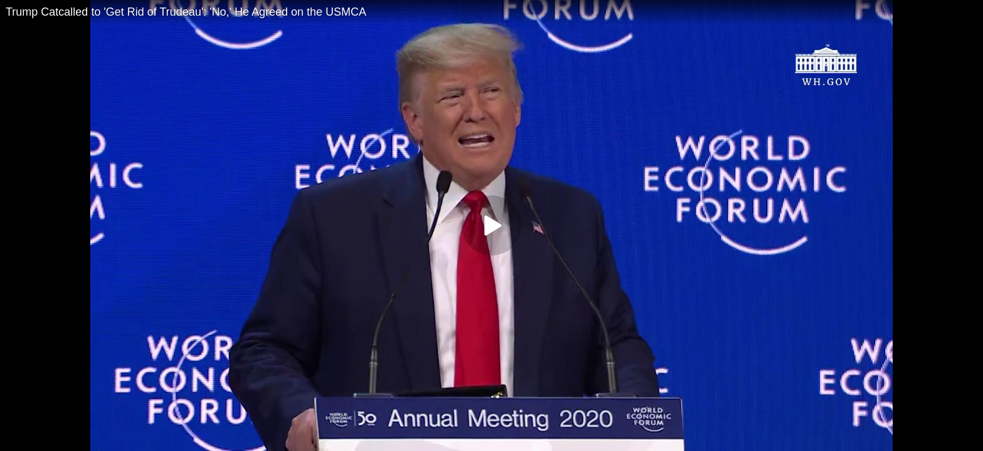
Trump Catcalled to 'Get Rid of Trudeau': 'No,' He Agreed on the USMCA (186, 12)
